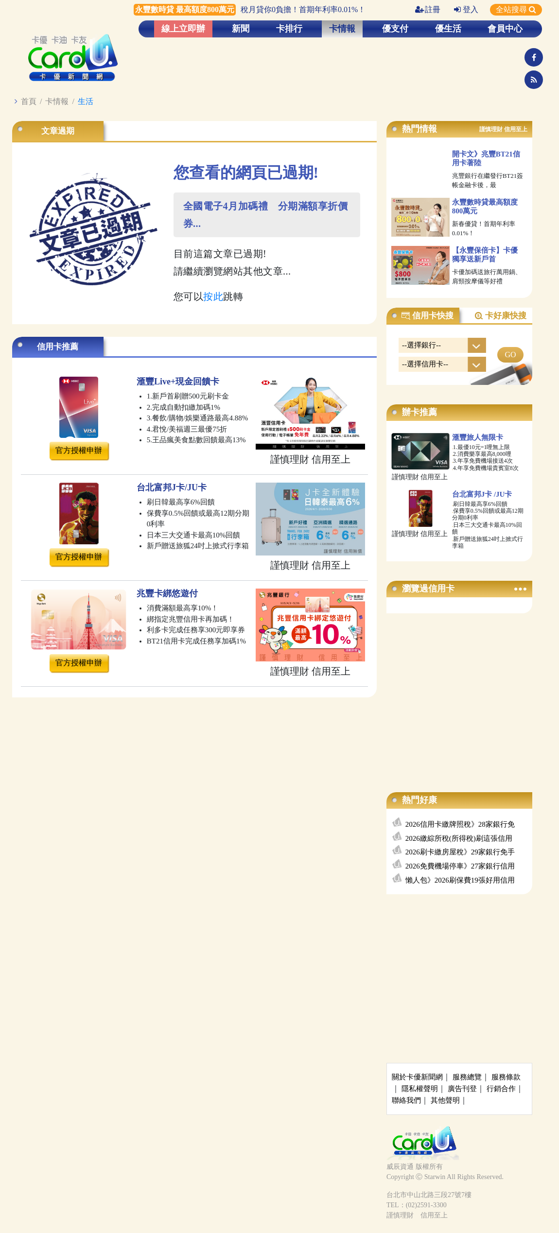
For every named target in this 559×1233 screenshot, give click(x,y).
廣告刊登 (462, 1089)
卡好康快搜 (500, 316)
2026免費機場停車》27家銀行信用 (460, 866)
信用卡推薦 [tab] (57, 346)
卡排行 (289, 29)
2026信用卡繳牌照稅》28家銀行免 (460, 824)
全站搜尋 (516, 9)
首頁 (28, 101)
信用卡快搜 (427, 316)
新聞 (240, 29)
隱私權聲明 (420, 1089)
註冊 (427, 9)
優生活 (448, 29)
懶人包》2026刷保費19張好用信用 (460, 880)
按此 (213, 296)
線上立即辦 (183, 29)
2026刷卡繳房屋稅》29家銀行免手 (460, 852)
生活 (85, 101)
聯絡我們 (406, 1100)
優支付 (395, 29)
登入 (466, 9)
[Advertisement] (459, 693)
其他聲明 (445, 1100)
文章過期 (57, 131)
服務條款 (506, 1077)
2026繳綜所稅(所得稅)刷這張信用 (458, 838)
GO (510, 354)
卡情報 (342, 29)
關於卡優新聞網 (417, 1077)
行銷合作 (501, 1089)
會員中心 (505, 29)
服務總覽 (467, 1077)
